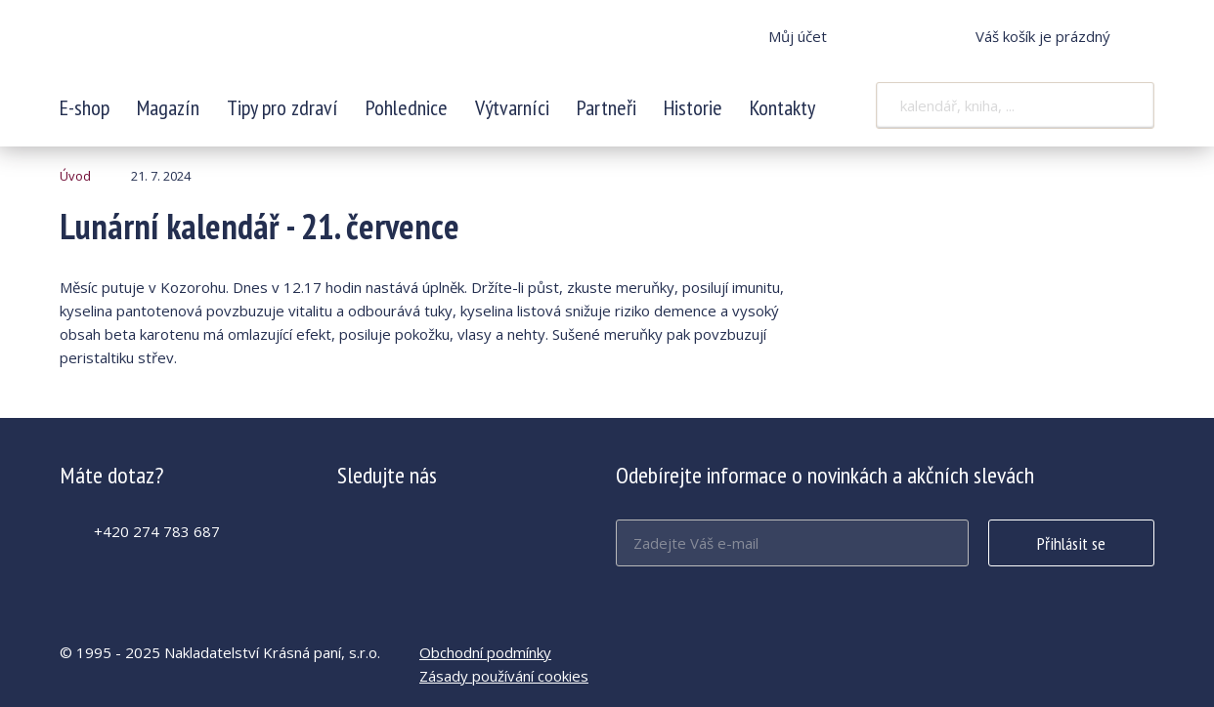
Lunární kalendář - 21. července (190, 48)
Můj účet (797, 36)
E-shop (84, 107)
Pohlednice (407, 107)
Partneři (606, 107)
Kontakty (782, 107)
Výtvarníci (512, 107)
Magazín (168, 107)
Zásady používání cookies (503, 676)
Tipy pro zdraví (282, 107)
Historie (693, 107)
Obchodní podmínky (485, 652)
